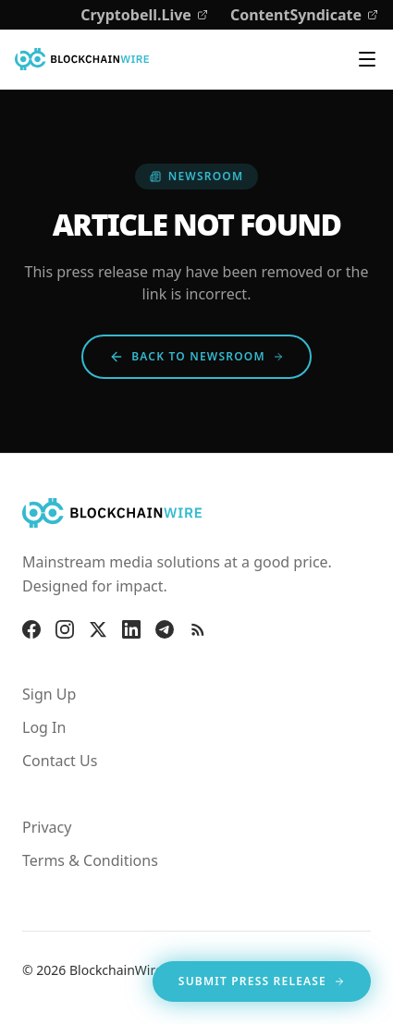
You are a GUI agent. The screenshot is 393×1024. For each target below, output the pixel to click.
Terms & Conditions (90, 860)
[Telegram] (164, 629)
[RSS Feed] (198, 629)
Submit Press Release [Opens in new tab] (261, 984)
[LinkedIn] (131, 629)
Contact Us (59, 760)
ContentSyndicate (304, 15)
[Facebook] (31, 629)
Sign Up (49, 694)
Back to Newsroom (196, 356)
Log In (44, 727)
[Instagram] (64, 629)
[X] (98, 629)
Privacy (46, 827)
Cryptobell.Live (144, 15)
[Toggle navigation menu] (367, 59)
